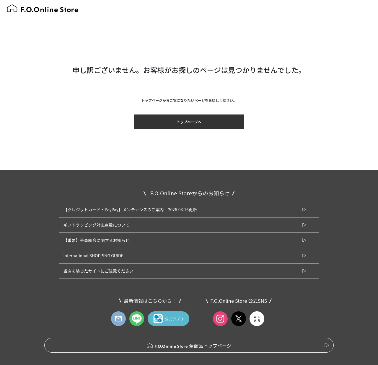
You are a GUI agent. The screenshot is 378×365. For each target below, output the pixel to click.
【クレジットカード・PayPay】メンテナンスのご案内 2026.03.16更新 (130, 209)
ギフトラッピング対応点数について (96, 225)
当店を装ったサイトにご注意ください (98, 271)
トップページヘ (189, 121)
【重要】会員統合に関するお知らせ (96, 240)
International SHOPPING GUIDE (93, 255)
